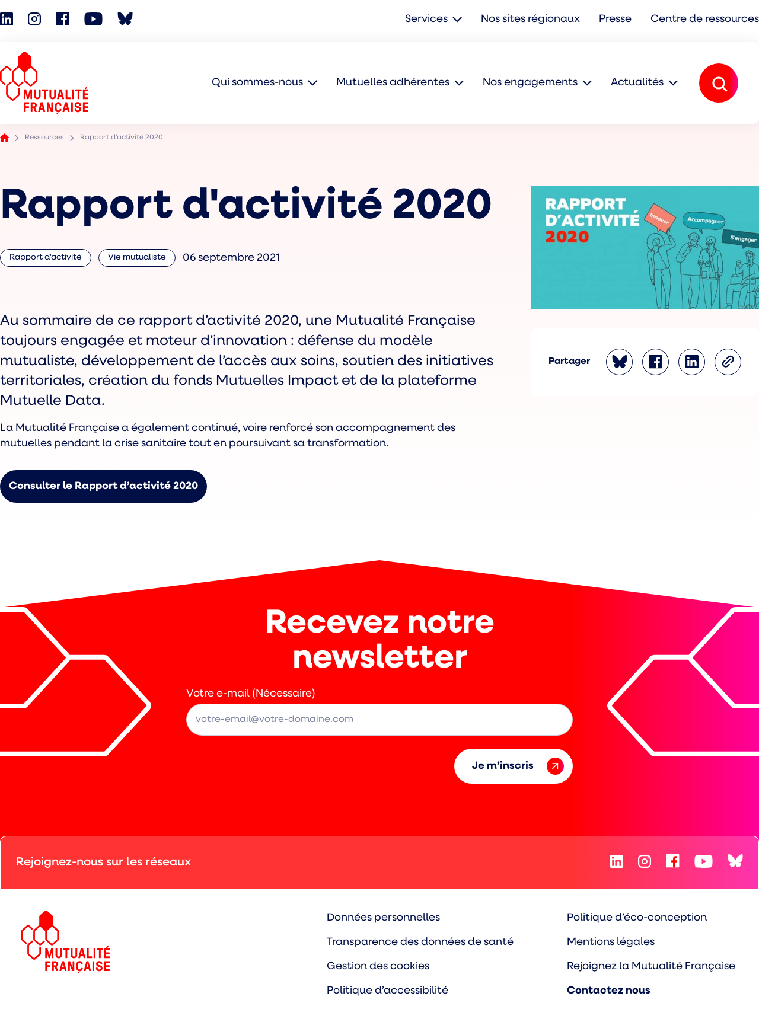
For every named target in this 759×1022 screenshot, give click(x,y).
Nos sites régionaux (530, 19)
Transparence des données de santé (420, 942)
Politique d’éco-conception (637, 918)
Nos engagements (530, 82)
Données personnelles (383, 918)
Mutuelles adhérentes (392, 82)
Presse (615, 19)
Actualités (637, 82)
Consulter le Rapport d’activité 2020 (103, 486)
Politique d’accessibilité (387, 991)
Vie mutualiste (139, 260)
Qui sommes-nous (257, 82)
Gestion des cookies (378, 966)
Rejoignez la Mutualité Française (651, 966)
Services (426, 19)
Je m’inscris (518, 766)
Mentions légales (611, 942)
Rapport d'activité (45, 260)
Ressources (44, 137)
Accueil (4, 137)
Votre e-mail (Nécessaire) (250, 694)
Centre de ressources (704, 19)
